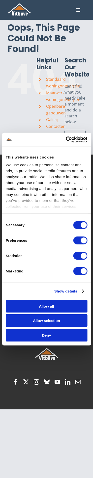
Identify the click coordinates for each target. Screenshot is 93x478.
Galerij (52, 119)
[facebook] (15, 382)
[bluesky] (47, 382)
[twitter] (26, 382)
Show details (65, 291)
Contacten (55, 126)
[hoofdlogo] (19, 5)
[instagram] (36, 382)
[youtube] (57, 382)
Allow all (46, 306)
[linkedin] (67, 382)
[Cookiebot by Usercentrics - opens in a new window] (66, 139)
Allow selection (46, 321)
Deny (46, 335)
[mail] (78, 382)
